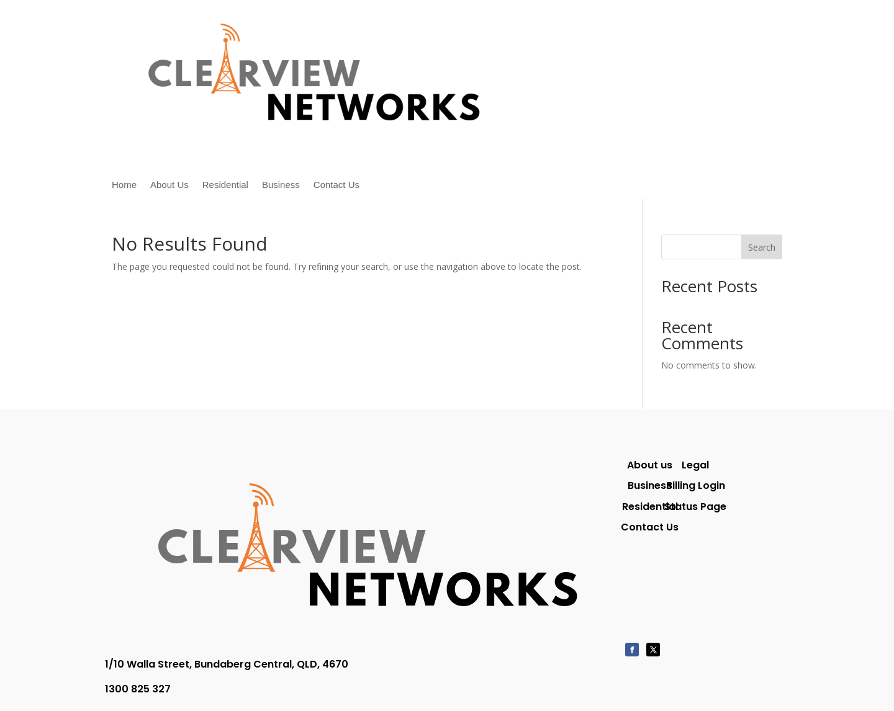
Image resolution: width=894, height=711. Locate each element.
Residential (225, 185)
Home (124, 185)
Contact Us (336, 185)
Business (281, 185)
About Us (169, 185)
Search (761, 247)
